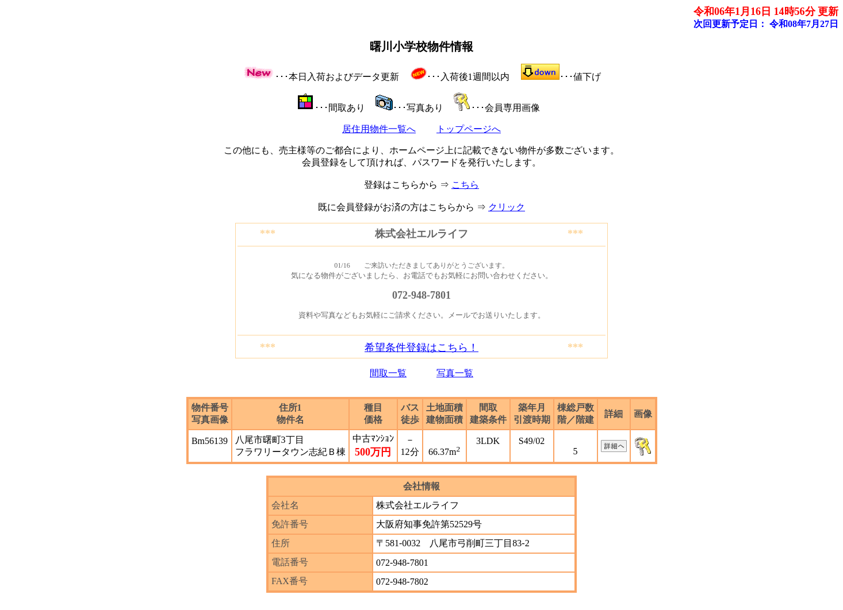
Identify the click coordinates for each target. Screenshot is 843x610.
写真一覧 (454, 373)
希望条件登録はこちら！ (421, 347)
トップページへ (468, 129)
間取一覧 (388, 373)
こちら (465, 185)
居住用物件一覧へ (379, 129)
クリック (506, 207)
